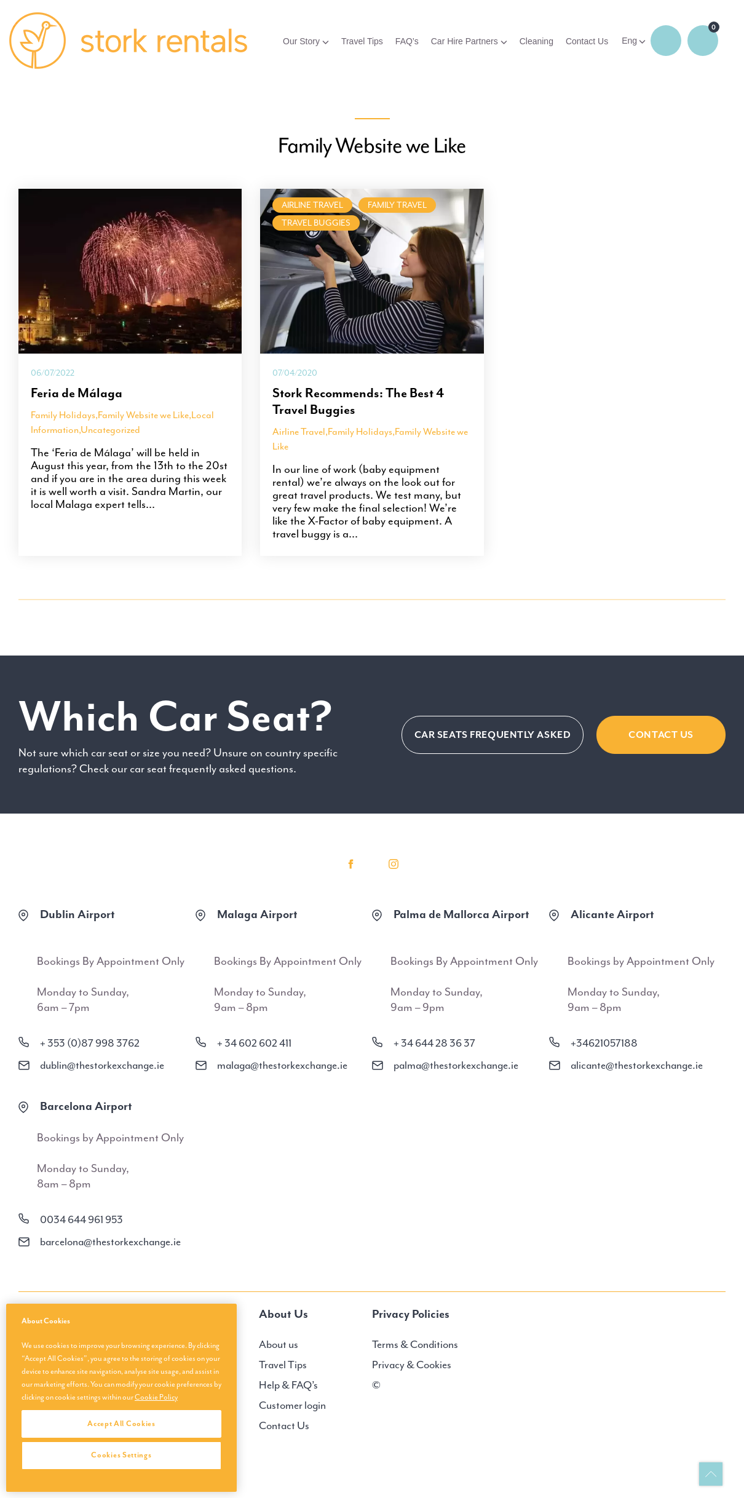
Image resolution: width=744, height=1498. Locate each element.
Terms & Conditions (415, 1344)
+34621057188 (604, 1043)
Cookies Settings (121, 1455)
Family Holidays (63, 415)
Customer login (292, 1405)
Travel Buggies (316, 223)
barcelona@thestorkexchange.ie (110, 1241)
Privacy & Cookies (411, 1364)
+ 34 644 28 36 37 (434, 1043)
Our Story (301, 41)
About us (278, 1344)
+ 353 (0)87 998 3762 (90, 1043)
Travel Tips (362, 41)
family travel (397, 205)
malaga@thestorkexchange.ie (282, 1065)
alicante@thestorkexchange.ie (637, 1065)
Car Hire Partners (464, 41)
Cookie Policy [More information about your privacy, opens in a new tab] (156, 1397)
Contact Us (587, 41)
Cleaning (536, 41)
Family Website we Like (143, 415)
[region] (121, 1398)
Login (666, 40)
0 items (702, 40)
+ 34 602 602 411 (254, 1043)
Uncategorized (110, 430)
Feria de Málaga (76, 393)
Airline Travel (312, 205)
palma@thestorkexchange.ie (456, 1065)
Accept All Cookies (121, 1424)
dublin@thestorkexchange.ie (102, 1065)
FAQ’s (407, 41)
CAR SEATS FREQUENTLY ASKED (492, 735)
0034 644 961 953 (81, 1219)
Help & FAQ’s (288, 1385)
